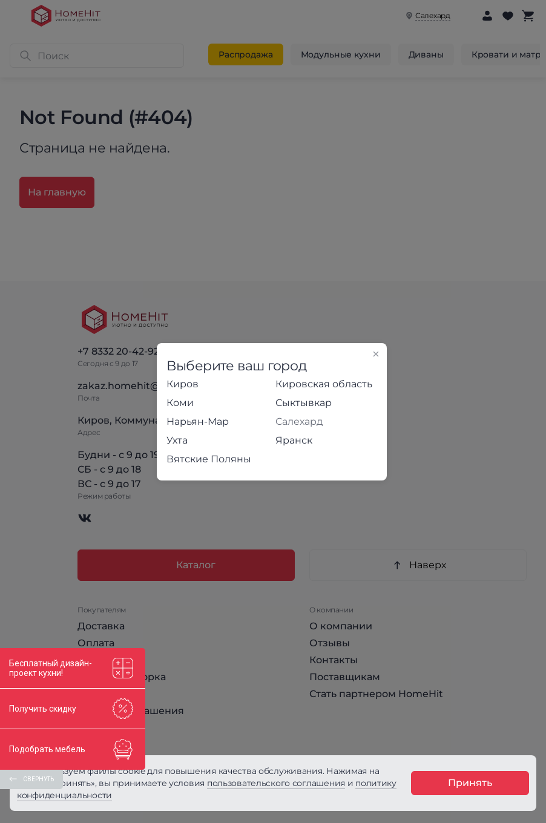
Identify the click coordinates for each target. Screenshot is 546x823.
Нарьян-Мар (197, 421)
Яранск (293, 440)
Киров (182, 384)
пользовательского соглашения (276, 783)
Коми (180, 402)
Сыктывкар (303, 402)
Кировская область (323, 384)
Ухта (177, 440)
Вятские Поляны (208, 459)
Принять (470, 783)
